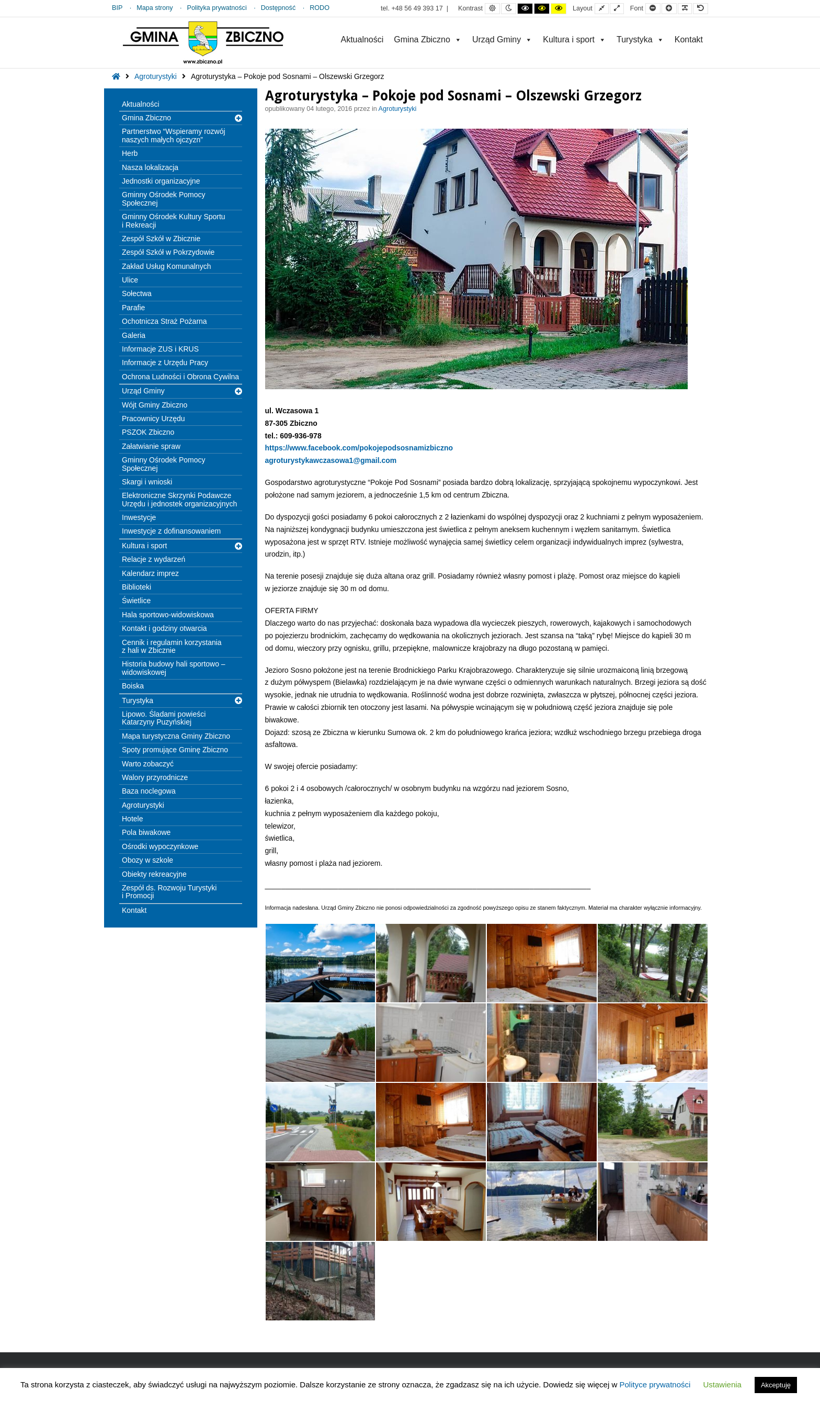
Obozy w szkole (147, 860)
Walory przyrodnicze (155, 777)
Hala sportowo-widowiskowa (168, 614)
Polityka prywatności (217, 8)
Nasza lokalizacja (150, 167)
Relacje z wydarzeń (153, 559)
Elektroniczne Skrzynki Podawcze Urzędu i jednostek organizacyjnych (179, 499)
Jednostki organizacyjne (161, 181)
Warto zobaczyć (148, 764)
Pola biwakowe (146, 832)
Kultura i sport (574, 39)
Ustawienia (722, 1384)
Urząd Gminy (502, 39)
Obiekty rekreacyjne (154, 874)
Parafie (133, 307)
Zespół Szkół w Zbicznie (161, 238)
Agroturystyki (155, 76)
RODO (319, 8)
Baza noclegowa (149, 791)
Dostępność (278, 8)
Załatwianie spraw (151, 446)
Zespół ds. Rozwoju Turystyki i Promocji (169, 892)
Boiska (133, 686)
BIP (117, 8)
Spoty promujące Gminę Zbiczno (175, 749)
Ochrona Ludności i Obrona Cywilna (180, 376)
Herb (130, 153)
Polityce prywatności (654, 1384)
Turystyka (640, 39)
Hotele (132, 819)
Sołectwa (137, 293)
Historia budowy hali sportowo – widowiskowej (173, 668)
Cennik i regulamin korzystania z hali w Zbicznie (172, 646)
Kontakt (689, 39)
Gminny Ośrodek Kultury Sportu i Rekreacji (173, 220)
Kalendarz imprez (150, 573)
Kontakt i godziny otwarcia (164, 628)
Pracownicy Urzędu (153, 418)
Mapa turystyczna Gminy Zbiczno (176, 736)
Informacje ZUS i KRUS (160, 349)
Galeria (133, 335)
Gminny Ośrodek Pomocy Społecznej (164, 198)
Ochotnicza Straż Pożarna (164, 321)
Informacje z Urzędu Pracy (165, 362)
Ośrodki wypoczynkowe (160, 846)
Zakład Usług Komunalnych (166, 266)
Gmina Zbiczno (428, 39)
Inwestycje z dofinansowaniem (171, 531)
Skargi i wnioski (147, 482)
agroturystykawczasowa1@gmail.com (331, 460)
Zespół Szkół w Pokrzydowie (168, 252)
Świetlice (136, 600)
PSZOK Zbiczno (148, 432)
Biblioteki (136, 587)
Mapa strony (154, 8)
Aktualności (361, 39)
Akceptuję (776, 1385)
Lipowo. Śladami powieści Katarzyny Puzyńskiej (164, 718)
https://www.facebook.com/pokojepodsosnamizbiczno (359, 448)
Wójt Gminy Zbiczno (154, 405)
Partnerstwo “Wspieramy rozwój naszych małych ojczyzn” (173, 135)
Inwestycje (139, 517)
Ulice (130, 280)
